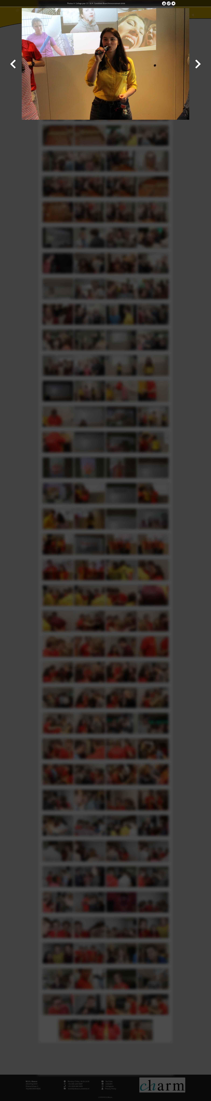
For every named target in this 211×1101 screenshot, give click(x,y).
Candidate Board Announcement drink (109, 3)
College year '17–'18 (84, 3)
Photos (70, 3)
